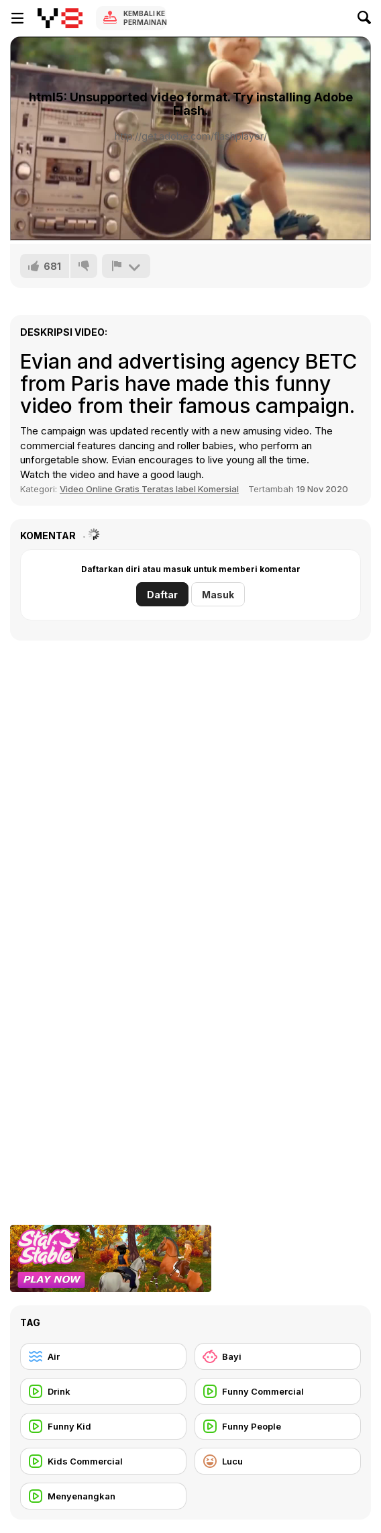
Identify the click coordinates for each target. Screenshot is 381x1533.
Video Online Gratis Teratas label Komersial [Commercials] (149, 488)
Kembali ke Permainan (144, 17)
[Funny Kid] (103, 1426)
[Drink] (103, 1391)
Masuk (218, 594)
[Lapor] (126, 266)
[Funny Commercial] (278, 1391)
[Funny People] (278, 1426)
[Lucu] (278, 1461)
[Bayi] (278, 1356)
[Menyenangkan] (103, 1496)
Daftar (162, 594)
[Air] (103, 1356)
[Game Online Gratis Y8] (60, 18)
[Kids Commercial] (103, 1461)
